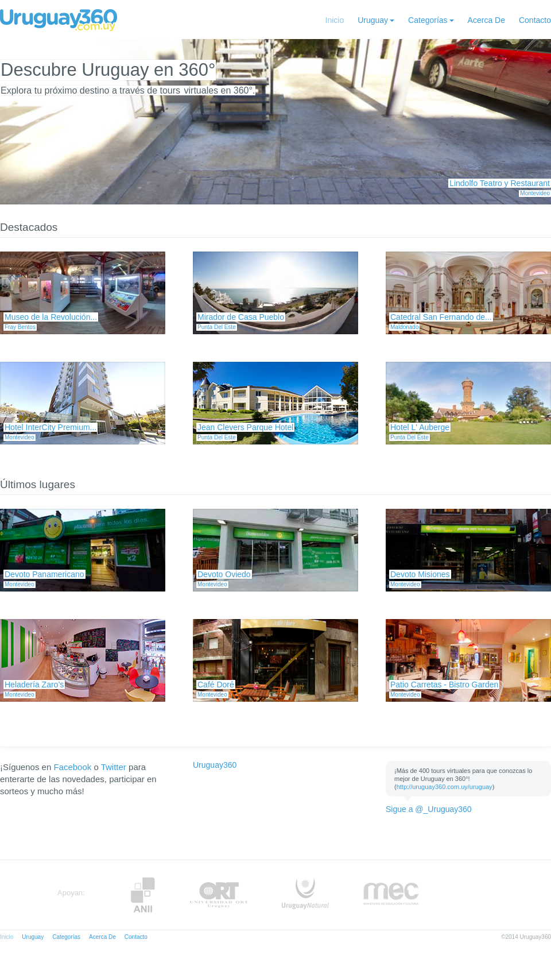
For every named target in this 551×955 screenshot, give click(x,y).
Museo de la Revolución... (51, 317)
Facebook (72, 767)
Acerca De (486, 20)
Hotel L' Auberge (419, 427)
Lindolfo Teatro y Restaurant (499, 183)
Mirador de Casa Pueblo (240, 317)
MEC (391, 895)
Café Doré (215, 684)
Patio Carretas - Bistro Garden (444, 684)
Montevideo (535, 193)
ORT (218, 895)
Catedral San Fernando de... (441, 317)
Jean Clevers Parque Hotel (245, 427)
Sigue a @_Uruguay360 (429, 809)
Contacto (535, 20)
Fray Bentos (20, 327)
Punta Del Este (216, 327)
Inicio (334, 20)
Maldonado (404, 327)
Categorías (427, 20)
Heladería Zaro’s (34, 684)
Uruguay (373, 20)
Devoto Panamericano (44, 574)
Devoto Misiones (420, 574)
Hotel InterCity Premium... (50, 427)
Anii (143, 895)
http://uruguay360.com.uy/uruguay (444, 786)
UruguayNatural (305, 895)
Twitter (113, 767)
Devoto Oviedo (224, 574)
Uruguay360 (214, 765)
